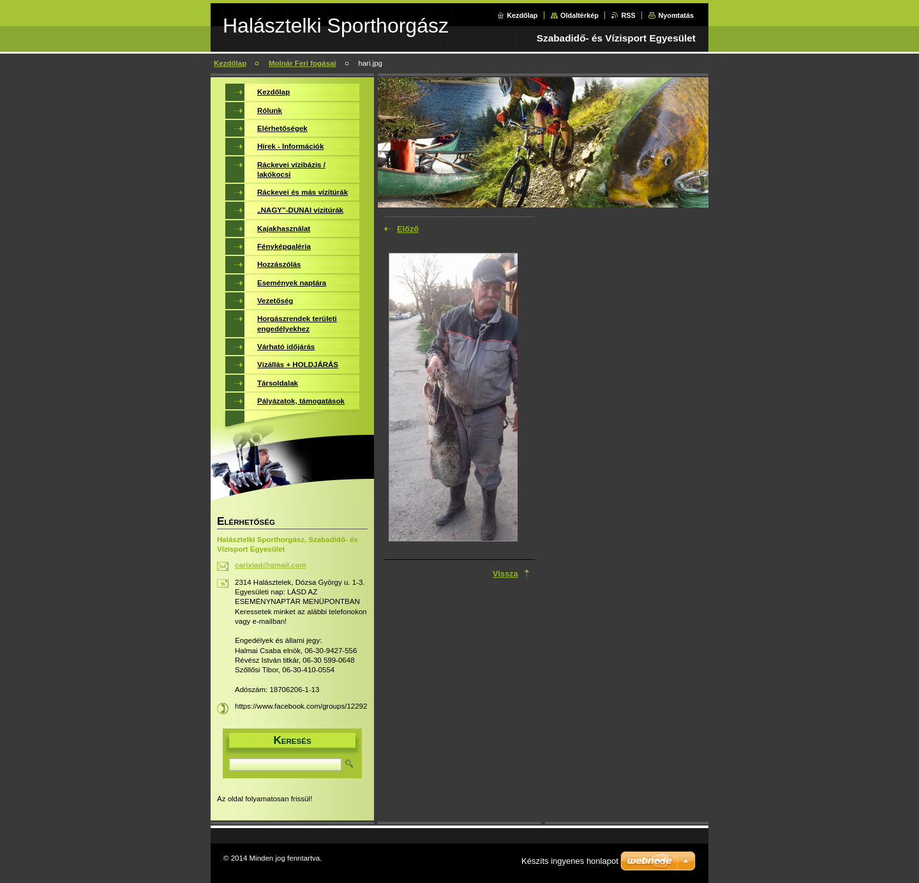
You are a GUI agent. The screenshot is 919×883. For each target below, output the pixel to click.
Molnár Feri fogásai (302, 63)
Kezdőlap (522, 15)
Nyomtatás (676, 15)
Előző (408, 229)
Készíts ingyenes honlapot (569, 861)
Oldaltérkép (579, 15)
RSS (628, 15)
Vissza (505, 573)
